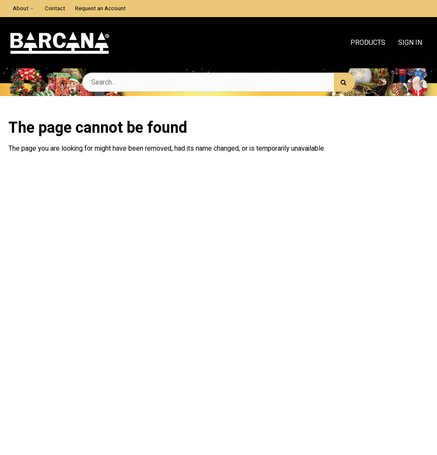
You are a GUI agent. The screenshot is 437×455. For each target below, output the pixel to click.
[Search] (344, 82)
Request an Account (100, 8)
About (21, 8)
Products (367, 43)
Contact (55, 8)
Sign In (410, 43)
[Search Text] (218, 82)
